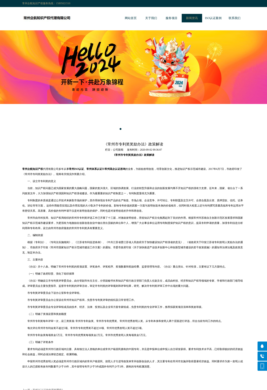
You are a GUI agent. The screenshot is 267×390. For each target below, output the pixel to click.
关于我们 (151, 18)
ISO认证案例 (213, 18)
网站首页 (131, 18)
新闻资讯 (192, 18)
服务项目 (171, 18)
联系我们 (234, 18)
